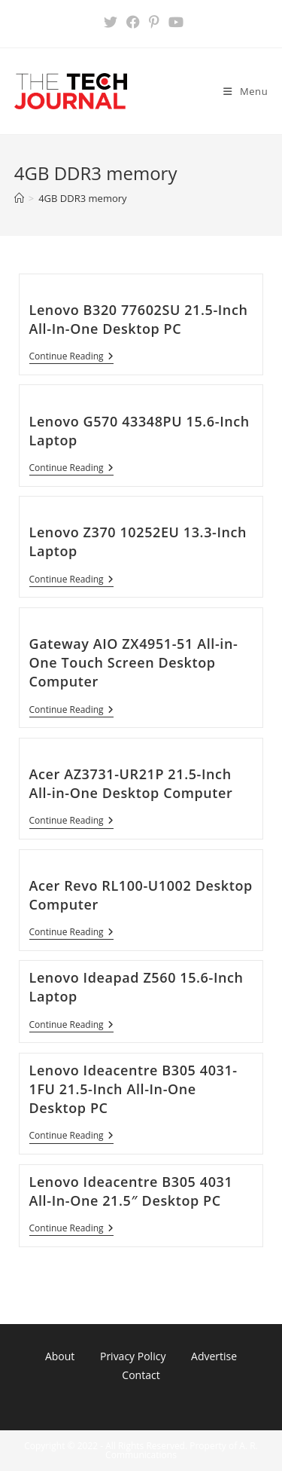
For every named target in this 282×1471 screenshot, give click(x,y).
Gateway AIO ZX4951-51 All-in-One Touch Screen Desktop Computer (133, 662)
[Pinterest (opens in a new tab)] (154, 22)
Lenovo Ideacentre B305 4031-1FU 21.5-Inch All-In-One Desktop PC (133, 1089)
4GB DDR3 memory (82, 198)
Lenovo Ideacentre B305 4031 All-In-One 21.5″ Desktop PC (131, 1191)
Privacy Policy (132, 1356)
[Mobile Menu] (245, 91)
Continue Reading (71, 357)
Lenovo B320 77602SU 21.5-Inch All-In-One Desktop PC (138, 319)
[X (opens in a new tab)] (110, 22)
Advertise (214, 1356)
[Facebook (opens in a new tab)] (133, 22)
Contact (140, 1375)
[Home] (19, 198)
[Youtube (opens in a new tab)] (173, 22)
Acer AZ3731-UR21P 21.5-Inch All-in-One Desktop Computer (131, 783)
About (59, 1356)
